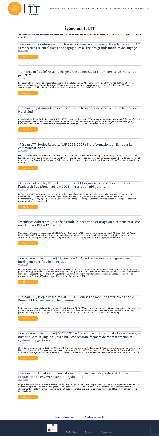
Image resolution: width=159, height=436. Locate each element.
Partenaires (89, 432)
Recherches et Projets (120, 9)
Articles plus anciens (64, 417)
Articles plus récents (94, 417)
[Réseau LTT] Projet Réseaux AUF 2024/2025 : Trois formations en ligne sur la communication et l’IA (75, 146)
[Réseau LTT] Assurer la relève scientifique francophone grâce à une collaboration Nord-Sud (78, 110)
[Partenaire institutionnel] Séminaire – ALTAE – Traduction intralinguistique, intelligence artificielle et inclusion (74, 260)
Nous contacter (142, 9)
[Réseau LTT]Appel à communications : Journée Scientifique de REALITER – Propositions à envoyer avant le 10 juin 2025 (73, 375)
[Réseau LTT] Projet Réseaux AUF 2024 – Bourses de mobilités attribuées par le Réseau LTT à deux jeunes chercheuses (76, 299)
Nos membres (98, 9)
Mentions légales (71, 432)
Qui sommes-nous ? (77, 9)
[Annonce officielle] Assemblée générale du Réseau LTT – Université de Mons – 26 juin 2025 (77, 73)
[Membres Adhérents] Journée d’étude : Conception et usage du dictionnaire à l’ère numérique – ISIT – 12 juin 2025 (79, 224)
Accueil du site (56, 9)
